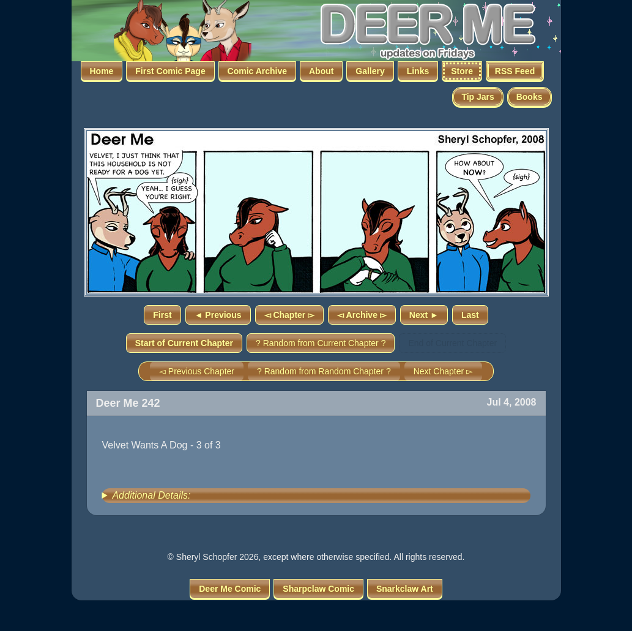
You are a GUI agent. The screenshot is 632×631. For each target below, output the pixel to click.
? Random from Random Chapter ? (324, 371)
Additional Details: (151, 495)
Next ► (424, 315)
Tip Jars (477, 97)
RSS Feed (515, 71)
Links (418, 71)
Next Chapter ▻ (443, 371)
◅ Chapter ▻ (289, 315)
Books (529, 97)
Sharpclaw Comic (318, 589)
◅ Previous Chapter (196, 371)
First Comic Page (170, 71)
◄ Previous (218, 315)
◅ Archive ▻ (362, 315)
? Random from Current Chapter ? (320, 343)
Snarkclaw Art (404, 589)
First (162, 315)
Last (470, 315)
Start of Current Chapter (184, 343)
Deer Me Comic (230, 589)
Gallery (369, 71)
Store (462, 71)
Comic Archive (258, 71)
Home (102, 71)
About (321, 71)
